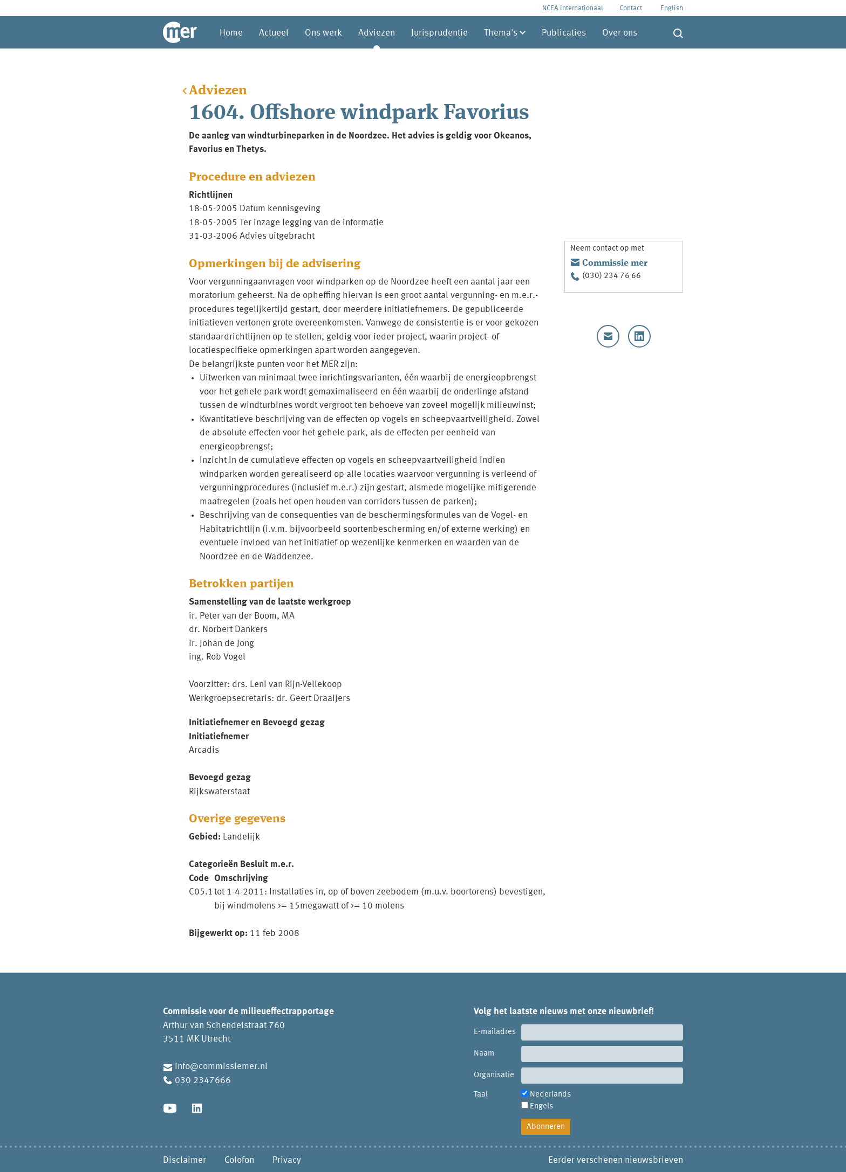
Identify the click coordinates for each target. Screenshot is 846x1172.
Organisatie (494, 1075)
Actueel (274, 33)
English (671, 8)
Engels (541, 1106)
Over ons (619, 33)
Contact (630, 8)
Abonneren (546, 1127)
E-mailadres (495, 1032)
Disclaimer (184, 1160)
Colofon (239, 1160)
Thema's (500, 33)
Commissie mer (614, 263)
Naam (484, 1054)
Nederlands (550, 1095)
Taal (481, 1095)
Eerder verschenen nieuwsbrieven (615, 1160)
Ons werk (323, 33)
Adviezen (376, 33)
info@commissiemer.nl (221, 1066)
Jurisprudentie (439, 33)
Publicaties (564, 33)
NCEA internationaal (572, 8)
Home (231, 33)
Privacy (286, 1160)
